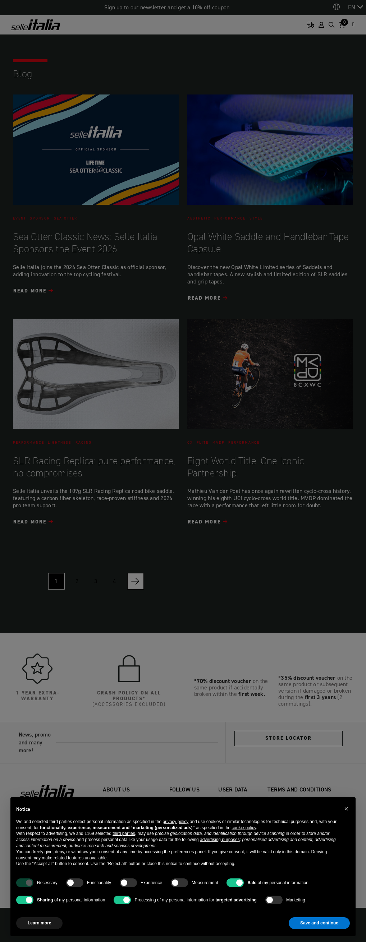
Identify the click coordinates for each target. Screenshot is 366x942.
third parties (124, 833)
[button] (346, 808)
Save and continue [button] (319, 922)
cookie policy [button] (244, 827)
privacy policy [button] (175, 821)
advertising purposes (220, 839)
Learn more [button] (39, 922)
